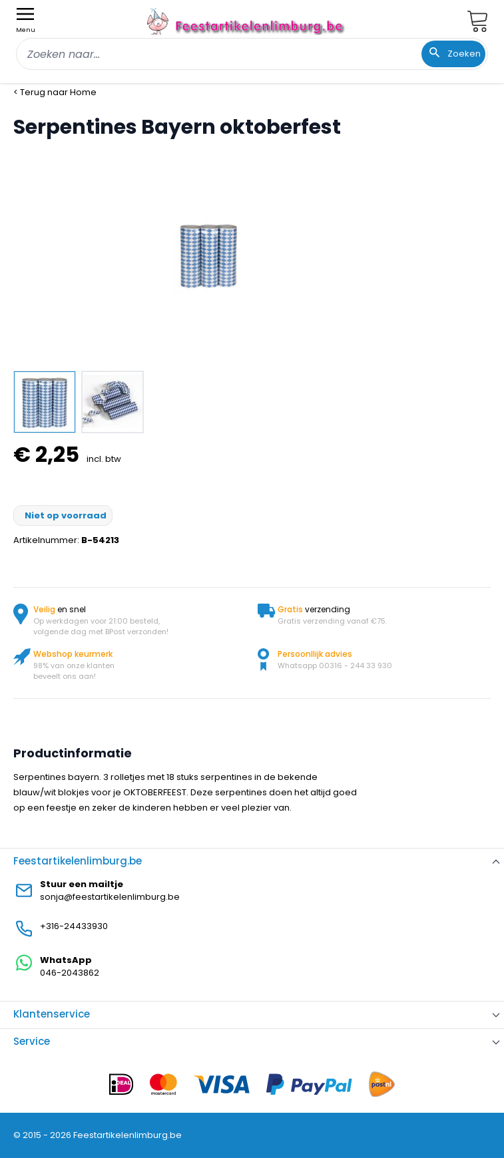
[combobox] (252, 54)
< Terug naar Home (55, 92)
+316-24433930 (74, 926)
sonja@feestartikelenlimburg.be (110, 896)
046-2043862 (69, 972)
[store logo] (247, 21)
